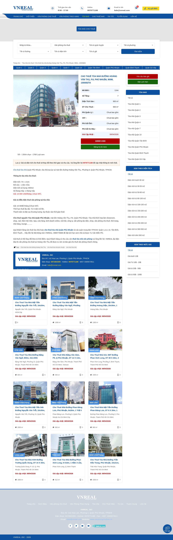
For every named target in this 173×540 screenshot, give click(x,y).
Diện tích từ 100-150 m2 (137, 205)
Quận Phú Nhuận (113, 68)
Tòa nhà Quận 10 (134, 135)
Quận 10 (78, 68)
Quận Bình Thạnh (132, 68)
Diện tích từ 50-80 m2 (136, 192)
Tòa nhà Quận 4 (134, 122)
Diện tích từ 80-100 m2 (137, 198)
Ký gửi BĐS (153, 8)
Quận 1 (19, 68)
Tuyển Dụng (122, 16)
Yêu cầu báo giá (142, 76)
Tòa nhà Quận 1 (134, 104)
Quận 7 (66, 68)
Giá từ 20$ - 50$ (134, 268)
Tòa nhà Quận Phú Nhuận (138, 147)
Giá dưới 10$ (133, 256)
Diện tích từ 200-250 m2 (137, 217)
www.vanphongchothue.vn (101, 519)
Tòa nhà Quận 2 (134, 110)
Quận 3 (43, 68)
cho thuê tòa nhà (71, 247)
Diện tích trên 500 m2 (136, 235)
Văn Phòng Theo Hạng (69, 16)
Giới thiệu (30, 16)
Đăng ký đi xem (100, 147)
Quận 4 (54, 68)
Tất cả (130, 98)
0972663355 (56, 262)
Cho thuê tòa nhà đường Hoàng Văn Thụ (33, 247)
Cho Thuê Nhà (98, 16)
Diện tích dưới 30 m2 (136, 180)
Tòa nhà (85, 16)
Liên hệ (134, 16)
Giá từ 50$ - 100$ (134, 275)
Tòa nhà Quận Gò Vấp (136, 159)
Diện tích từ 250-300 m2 (137, 223)
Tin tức (111, 16)
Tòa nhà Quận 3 (134, 116)
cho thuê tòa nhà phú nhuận (56, 247)
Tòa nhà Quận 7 (134, 129)
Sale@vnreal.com (122, 10)
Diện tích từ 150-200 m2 (137, 211)
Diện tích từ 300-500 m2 (137, 229)
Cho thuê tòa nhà (20, 170)
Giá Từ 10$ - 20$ (134, 262)
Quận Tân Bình (94, 68)
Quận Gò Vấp (150, 68)
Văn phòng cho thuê (47, 16)
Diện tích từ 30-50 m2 (136, 186)
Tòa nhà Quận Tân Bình (137, 141)
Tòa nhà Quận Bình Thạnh (138, 153)
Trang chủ (18, 16)
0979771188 (92, 10)
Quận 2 (31, 68)
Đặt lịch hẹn (143, 82)
